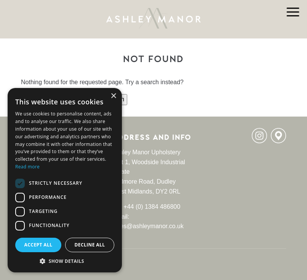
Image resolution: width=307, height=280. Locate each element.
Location (278, 135)
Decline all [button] (90, 245)
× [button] (113, 96)
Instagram (259, 135)
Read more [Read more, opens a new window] (27, 166)
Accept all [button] (38, 245)
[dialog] (65, 180)
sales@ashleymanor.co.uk (148, 226)
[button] (64, 261)
